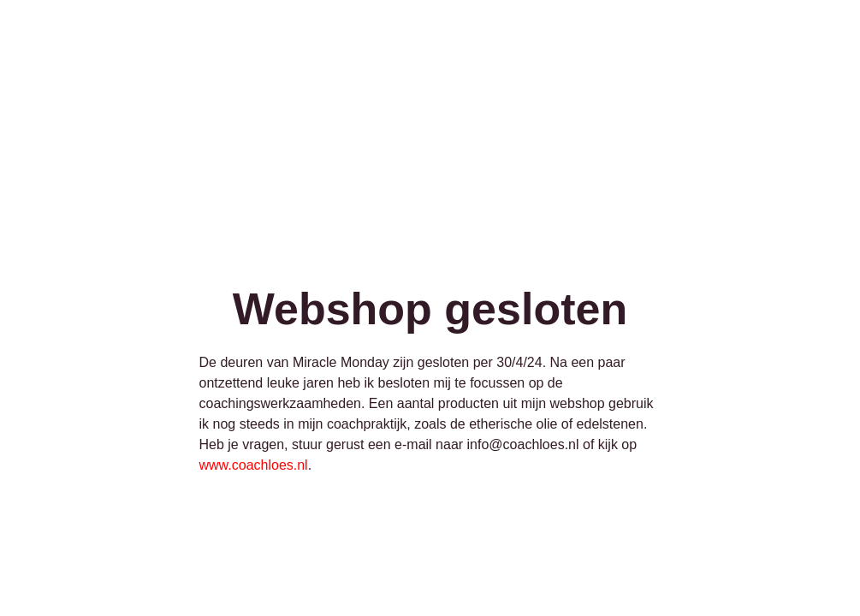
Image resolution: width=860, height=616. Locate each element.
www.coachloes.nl (253, 465)
